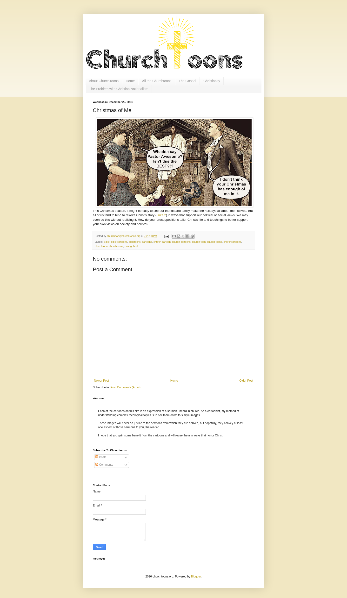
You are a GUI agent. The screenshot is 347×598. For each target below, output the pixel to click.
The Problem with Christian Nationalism (118, 89)
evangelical (131, 246)
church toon (199, 241)
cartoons (147, 241)
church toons (214, 241)
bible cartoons (119, 241)
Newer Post (101, 380)
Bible (107, 241)
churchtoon (101, 246)
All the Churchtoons (156, 81)
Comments (104, 464)
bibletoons (134, 241)
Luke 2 (161, 215)
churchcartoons (232, 241)
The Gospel (187, 81)
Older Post (246, 380)
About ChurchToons (104, 81)
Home (130, 81)
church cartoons (181, 241)
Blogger (196, 576)
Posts (100, 457)
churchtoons (116, 246)
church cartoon (162, 241)
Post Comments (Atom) (125, 387)
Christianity (211, 81)
